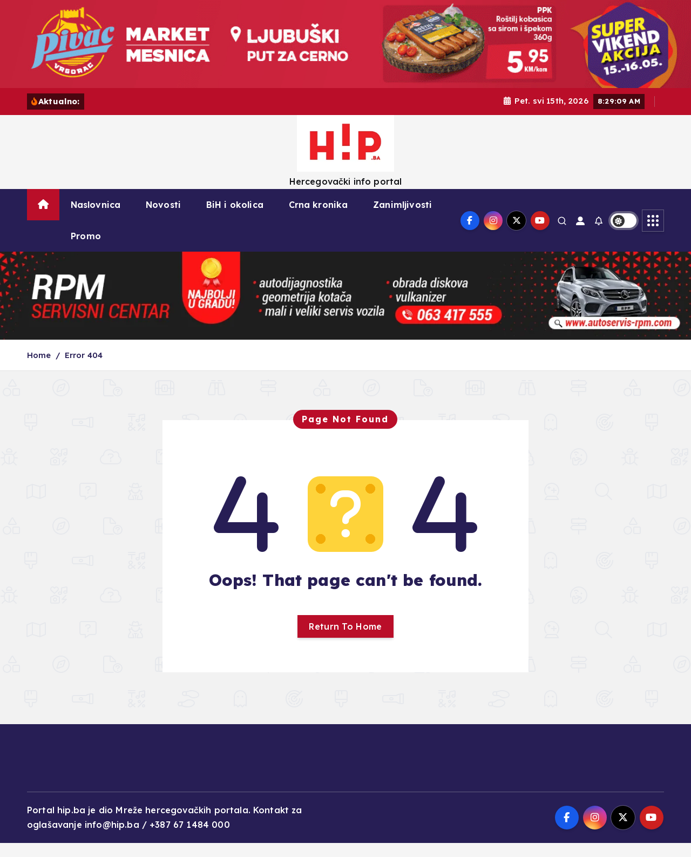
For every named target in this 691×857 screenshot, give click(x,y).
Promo (86, 250)
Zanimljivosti (402, 218)
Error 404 (84, 368)
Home (39, 368)
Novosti (163, 218)
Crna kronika (318, 218)
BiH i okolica (234, 218)
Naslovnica (96, 218)
